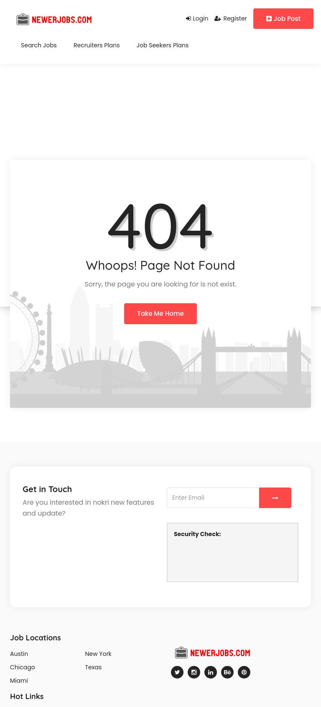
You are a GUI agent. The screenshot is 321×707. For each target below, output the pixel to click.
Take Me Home (160, 313)
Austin (19, 654)
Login (197, 18)
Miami (19, 680)
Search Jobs (39, 45)
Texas (93, 667)
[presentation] (237, 558)
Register (230, 18)
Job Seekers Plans (163, 45)
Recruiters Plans (97, 45)
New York (98, 654)
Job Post (283, 18)
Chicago (22, 667)
